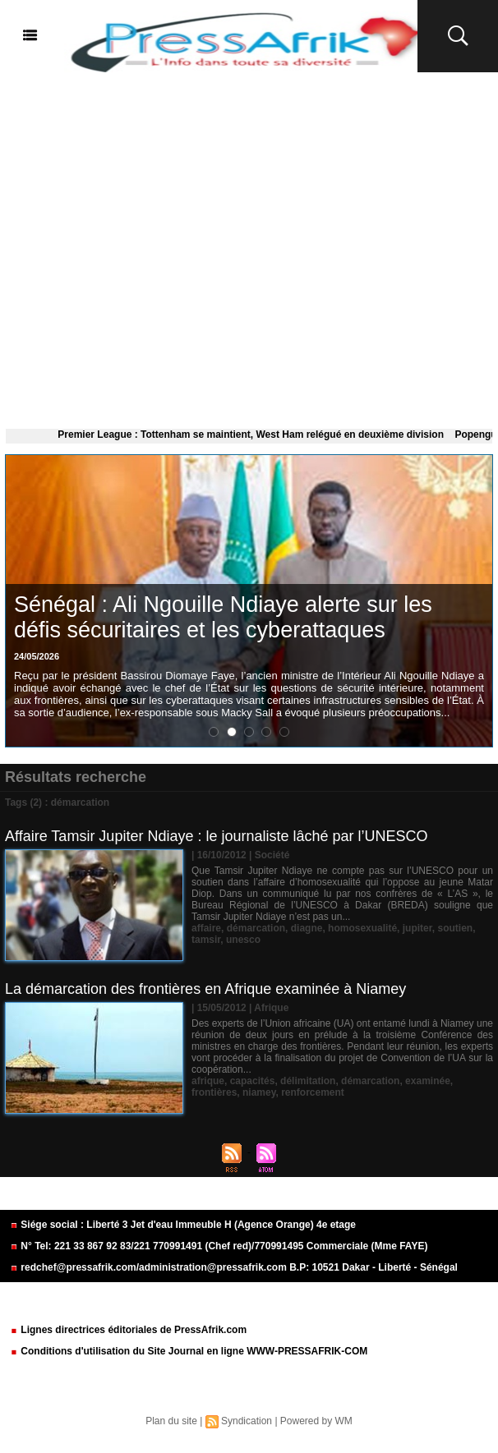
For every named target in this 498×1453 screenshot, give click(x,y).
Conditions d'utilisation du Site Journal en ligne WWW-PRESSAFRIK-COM (188, 1351)
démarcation (256, 928)
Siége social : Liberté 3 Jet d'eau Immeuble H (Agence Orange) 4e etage (183, 1224)
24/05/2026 (36, 656)
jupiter (417, 928)
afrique (207, 1081)
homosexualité (362, 928)
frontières (214, 1092)
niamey (258, 1092)
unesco (243, 939)
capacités (252, 1081)
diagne (307, 928)
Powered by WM (316, 1421)
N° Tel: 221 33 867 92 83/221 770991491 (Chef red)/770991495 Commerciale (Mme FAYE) (218, 1246)
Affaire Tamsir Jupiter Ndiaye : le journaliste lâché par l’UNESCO (216, 836)
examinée (427, 1081)
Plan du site (171, 1421)
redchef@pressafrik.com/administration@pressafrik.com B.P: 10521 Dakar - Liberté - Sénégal (234, 1267)
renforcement (312, 1092)
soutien (455, 928)
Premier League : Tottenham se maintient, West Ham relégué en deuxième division (259, 434)
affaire (206, 928)
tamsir (205, 939)
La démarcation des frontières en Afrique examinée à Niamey (205, 989)
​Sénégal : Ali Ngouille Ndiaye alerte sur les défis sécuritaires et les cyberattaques (223, 617)
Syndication (246, 1421)
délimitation (307, 1081)
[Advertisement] (249, 247)
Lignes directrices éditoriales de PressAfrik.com (128, 1330)
